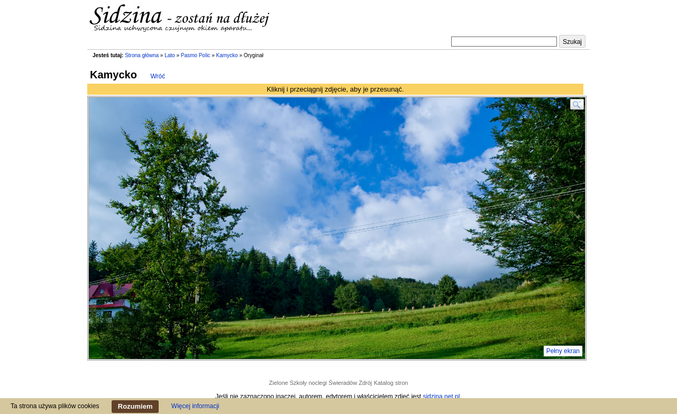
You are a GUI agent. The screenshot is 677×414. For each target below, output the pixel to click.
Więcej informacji (195, 406)
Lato (169, 55)
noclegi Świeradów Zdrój (340, 383)
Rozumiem (135, 406)
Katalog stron (391, 383)
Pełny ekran (563, 351)
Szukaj (572, 42)
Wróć (158, 76)
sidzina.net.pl (441, 396)
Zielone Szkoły (288, 383)
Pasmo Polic (196, 55)
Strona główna (142, 55)
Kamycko (227, 55)
